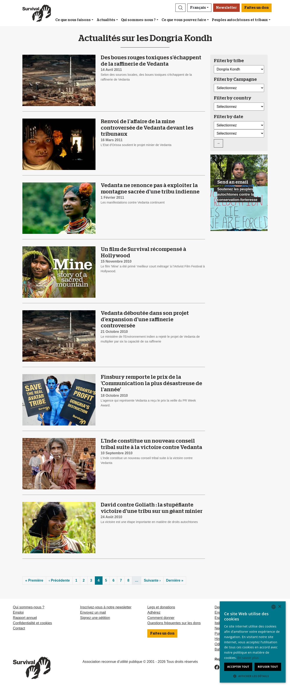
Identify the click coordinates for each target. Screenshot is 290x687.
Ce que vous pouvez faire (184, 20)
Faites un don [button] (256, 7)
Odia (218, 644)
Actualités (106, 20)
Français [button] (198, 7)
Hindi (218, 639)
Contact (19, 628)
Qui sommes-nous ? (138, 20)
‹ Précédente (59, 580)
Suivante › (152, 580)
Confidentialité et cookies (32, 623)
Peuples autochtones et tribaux (240, 20)
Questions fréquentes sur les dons (174, 623)
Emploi (18, 612)
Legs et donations (161, 607)
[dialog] (253, 642)
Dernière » (174, 580)
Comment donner (161, 618)
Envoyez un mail (93, 612)
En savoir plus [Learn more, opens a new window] (248, 658)
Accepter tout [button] (238, 667)
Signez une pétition (95, 618)
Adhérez (153, 612)
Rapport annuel (25, 618)
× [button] (279, 606)
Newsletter (226, 7)
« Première (34, 580)
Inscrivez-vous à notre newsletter (105, 607)
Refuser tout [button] (268, 667)
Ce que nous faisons (73, 20)
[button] (180, 8)
